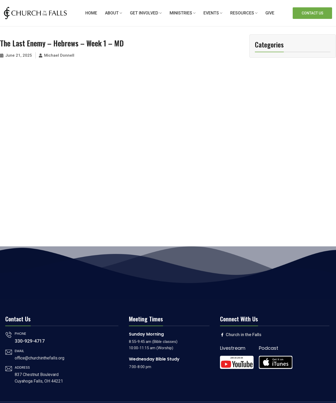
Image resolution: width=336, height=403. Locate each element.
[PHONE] (8, 334)
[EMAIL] (8, 352)
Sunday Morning (146, 334)
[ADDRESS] (8, 368)
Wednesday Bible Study (154, 359)
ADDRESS (22, 367)
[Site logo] (35, 13)
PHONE (20, 333)
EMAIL (19, 350)
